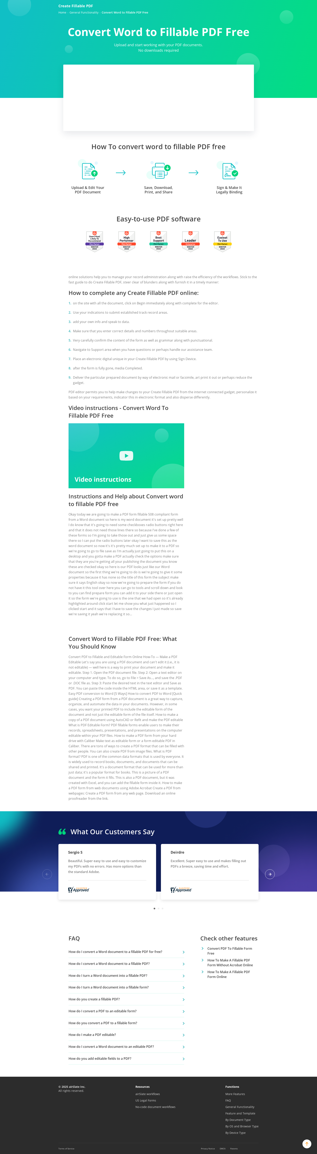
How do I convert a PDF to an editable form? (102, 1011)
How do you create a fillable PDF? (94, 999)
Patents (234, 1148)
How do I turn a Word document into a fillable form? (109, 987)
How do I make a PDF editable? (92, 1034)
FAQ (228, 1100)
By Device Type (235, 1133)
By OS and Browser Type (242, 1126)
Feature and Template (240, 1113)
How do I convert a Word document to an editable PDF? (111, 1046)
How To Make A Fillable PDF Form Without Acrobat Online (230, 962)
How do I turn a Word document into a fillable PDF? (108, 975)
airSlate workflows (147, 1094)
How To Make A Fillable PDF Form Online (228, 974)
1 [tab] (154, 908)
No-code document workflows (155, 1107)
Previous (47, 874)
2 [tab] (158, 908)
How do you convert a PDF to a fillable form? (103, 1023)
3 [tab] (162, 908)
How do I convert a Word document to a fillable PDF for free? (115, 952)
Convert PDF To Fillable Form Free (229, 951)
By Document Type (238, 1120)
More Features (235, 1094)
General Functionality (239, 1107)
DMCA (222, 1148)
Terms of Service (66, 1148)
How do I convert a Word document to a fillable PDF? (109, 963)
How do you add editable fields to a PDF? (100, 1058)
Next (270, 874)
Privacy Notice (208, 1148)
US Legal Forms (145, 1100)
